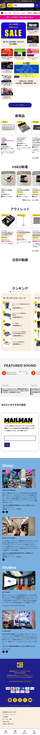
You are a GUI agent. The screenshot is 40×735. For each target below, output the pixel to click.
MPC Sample (21, 139)
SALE (5, 13)
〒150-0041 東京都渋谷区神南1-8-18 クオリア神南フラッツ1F (18, 505)
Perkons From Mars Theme (17, 386)
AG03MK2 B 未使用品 (23, 190)
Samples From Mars (5, 386)
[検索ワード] (23, 5)
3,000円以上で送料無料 (30, 9)
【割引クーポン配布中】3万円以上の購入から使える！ (20, 17)
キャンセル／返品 (7, 719)
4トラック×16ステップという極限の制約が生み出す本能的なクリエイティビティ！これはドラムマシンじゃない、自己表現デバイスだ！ (15, 390)
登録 (7, 445)
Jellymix (8, 140)
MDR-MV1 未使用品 (6, 190)
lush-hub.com (6, 649)
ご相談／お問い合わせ (8, 724)
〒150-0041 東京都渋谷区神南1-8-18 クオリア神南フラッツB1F (19, 646)
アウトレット (16, 13)
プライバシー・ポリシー (8, 714)
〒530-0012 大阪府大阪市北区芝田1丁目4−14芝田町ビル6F (17, 553)
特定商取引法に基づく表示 (9, 712)
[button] (10, 291)
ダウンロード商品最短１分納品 (15, 9)
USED (10, 13)
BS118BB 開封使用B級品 (24, 233)
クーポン (23, 13)
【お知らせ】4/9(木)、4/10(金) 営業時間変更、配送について (20, 1)
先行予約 (29, 13)
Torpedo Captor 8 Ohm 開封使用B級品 (8, 234)
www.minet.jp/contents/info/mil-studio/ (13, 605)
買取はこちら (26, 200)
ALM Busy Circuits (34, 386)
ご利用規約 (5, 717)
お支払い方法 (5, 721)
